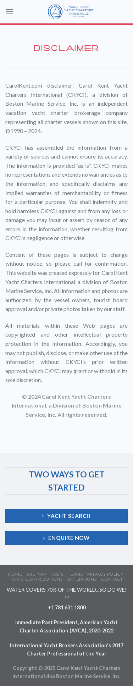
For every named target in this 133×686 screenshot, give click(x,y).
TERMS (75, 574)
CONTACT (112, 579)
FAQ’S (57, 574)
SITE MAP (36, 574)
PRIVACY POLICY (105, 574)
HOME (15, 574)
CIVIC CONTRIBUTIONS (37, 579)
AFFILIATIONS (81, 579)
